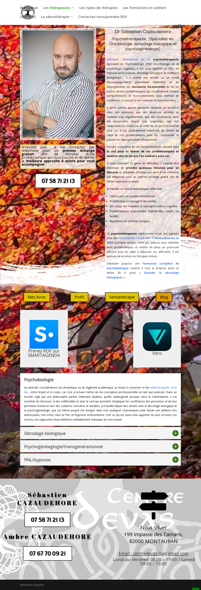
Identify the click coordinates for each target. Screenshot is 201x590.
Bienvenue (29, 8)
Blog (164, 297)
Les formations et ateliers (145, 8)
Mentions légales (32, 585)
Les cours (28, 17)
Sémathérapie (122, 297)
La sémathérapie (55, 17)
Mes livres (37, 297)
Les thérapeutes (57, 8)
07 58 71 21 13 (58, 181)
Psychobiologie (135, 64)
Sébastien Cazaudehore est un (129, 59)
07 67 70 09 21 (47, 553)
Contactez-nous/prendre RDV (102, 17)
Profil (79, 297)
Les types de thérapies (98, 8)
